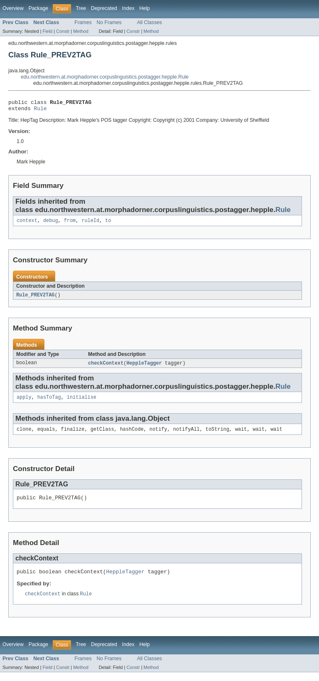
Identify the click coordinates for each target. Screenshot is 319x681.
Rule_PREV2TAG (35, 298)
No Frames (109, 22)
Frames (82, 22)
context (27, 223)
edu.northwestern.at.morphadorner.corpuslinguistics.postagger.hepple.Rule (105, 77)
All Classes (149, 22)
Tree (81, 8)
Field (47, 31)
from (70, 223)
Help (145, 8)
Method (80, 31)
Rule (40, 110)
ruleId (90, 223)
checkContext (105, 367)
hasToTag (49, 402)
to (108, 223)
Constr (62, 31)
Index (128, 8)
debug (50, 223)
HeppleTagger (144, 367)
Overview (13, 8)
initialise (81, 402)
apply (24, 402)
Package (38, 8)
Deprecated (104, 8)
